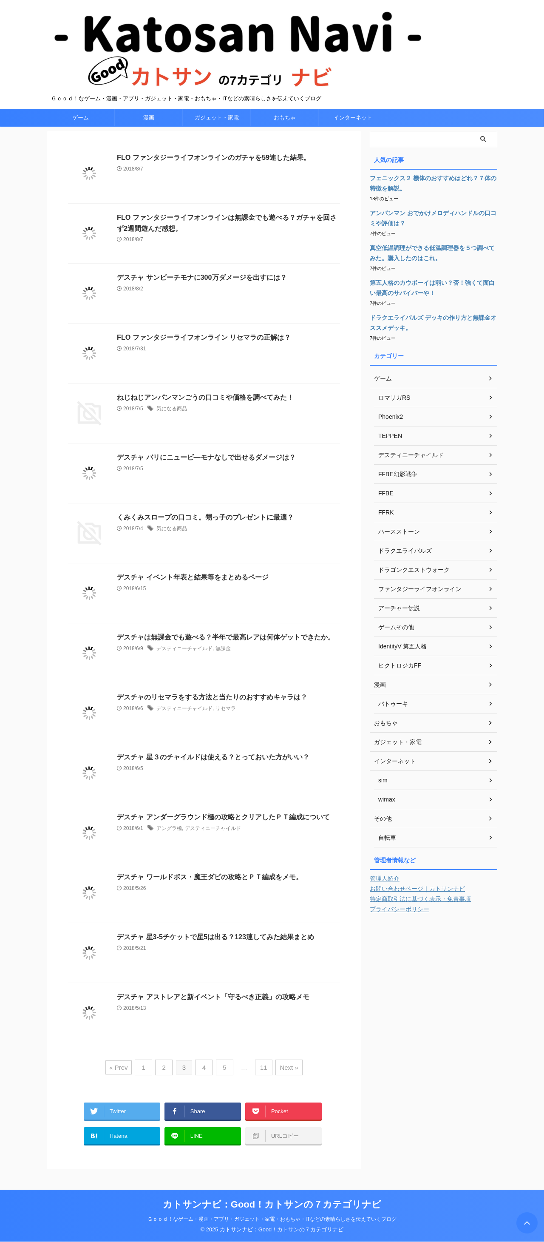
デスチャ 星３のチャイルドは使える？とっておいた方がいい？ (213, 772)
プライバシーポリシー (399, 924)
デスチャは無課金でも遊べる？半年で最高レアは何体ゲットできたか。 (225, 653)
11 (262, 1082)
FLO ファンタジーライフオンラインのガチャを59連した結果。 (213, 173)
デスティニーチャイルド (184, 664)
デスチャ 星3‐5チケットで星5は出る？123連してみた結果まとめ (215, 952)
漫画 (148, 133)
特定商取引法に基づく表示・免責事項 (420, 914)
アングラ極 (169, 844)
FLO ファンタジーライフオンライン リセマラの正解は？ (204, 353)
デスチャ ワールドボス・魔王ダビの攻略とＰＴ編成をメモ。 (209, 892)
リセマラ (225, 724)
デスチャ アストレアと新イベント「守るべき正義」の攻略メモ (213, 1012)
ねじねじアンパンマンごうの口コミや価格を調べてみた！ (205, 413)
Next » (287, 1082)
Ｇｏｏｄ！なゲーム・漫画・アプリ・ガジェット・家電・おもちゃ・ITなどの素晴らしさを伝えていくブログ (272, 1219)
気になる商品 (171, 424)
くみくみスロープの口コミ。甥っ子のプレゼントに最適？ (205, 533)
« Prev (121, 1082)
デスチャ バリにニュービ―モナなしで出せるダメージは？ (206, 473)
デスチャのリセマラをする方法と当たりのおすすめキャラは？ (212, 712)
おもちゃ (285, 133)
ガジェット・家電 (217, 133)
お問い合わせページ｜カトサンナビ (417, 904)
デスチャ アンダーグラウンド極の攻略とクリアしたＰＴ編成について (223, 832)
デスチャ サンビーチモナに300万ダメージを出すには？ (201, 293)
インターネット (353, 133)
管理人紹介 (385, 894)
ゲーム (80, 133)
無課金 (223, 664)
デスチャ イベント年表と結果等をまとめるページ (192, 593)
